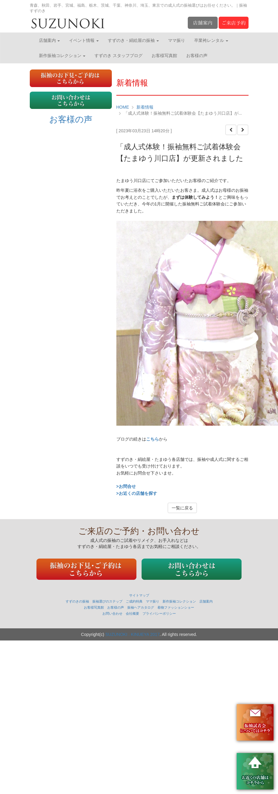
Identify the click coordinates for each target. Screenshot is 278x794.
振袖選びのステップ (107, 601)
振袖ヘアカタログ (140, 607)
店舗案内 (49, 40)
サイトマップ (139, 595)
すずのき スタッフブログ (118, 55)
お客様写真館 (164, 55)
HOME (122, 107)
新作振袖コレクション (62, 55)
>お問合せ (126, 486)
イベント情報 (84, 40)
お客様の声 (197, 55)
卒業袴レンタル (211, 40)
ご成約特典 (134, 601)
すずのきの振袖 (77, 601)
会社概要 (132, 613)
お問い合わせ (112, 613)
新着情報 (144, 107)
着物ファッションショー (175, 607)
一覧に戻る (182, 507)
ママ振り (176, 40)
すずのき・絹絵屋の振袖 (133, 40)
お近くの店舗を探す (138, 493)
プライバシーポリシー (159, 613)
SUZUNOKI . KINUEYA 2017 (132, 634)
